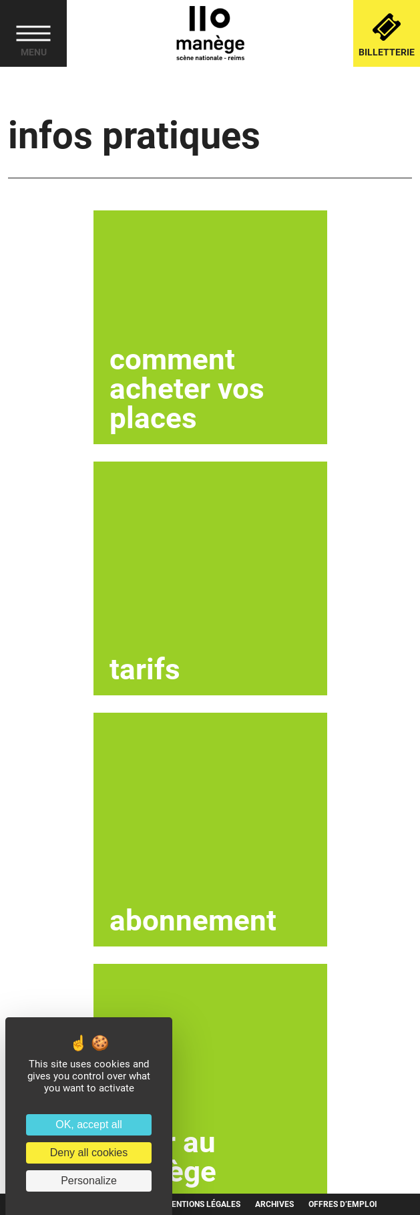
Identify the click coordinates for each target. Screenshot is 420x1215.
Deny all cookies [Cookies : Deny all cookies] (89, 1152)
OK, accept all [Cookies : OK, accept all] (88, 1124)
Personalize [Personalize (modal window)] (89, 1180)
